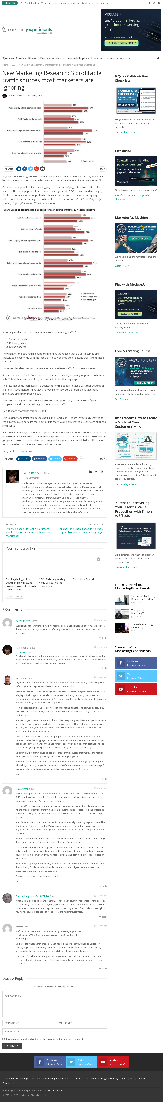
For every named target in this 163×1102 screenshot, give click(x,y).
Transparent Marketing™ (137, 612)
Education (97, 58)
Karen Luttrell (23, 620)
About (124, 58)
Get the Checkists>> (125, 132)
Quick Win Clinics (13, 58)
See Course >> (122, 399)
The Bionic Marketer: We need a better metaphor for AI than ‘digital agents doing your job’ (65, 3)
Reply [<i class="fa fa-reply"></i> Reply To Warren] (103, 968)
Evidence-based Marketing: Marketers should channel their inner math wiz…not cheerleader (28, 532)
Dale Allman (22, 788)
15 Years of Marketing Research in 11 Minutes (143, 597)
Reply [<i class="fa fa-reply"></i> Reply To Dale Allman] (103, 886)
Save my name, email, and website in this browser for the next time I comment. (44, 1039)
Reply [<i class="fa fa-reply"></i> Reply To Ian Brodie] (103, 779)
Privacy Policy (128, 1078)
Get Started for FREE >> (126, 332)
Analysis (57, 58)
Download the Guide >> (127, 567)
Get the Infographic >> (126, 484)
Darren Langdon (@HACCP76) (33, 896)
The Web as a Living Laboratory (142, 626)
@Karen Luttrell (23, 652)
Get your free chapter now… (18, 451)
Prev (10, 596)
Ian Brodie (21, 677)
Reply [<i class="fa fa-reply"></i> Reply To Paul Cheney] (103, 668)
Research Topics (77, 58)
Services (111, 58)
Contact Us (8, 1083)
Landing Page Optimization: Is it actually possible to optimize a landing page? (81, 530)
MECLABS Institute (55, 1090)
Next (19, 596)
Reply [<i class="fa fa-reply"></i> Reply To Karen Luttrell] (103, 638)
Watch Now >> (122, 265)
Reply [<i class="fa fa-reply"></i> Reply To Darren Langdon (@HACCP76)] (103, 916)
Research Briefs (38, 58)
